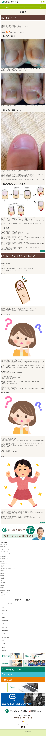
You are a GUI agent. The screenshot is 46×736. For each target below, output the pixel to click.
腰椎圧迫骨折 (3, 582)
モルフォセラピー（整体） (6, 553)
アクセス (8, 674)
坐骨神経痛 (3, 563)
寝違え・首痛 (3, 565)
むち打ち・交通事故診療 (7, 603)
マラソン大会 (3, 551)
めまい (3, 617)
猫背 (2, 570)
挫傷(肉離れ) (5, 630)
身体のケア (3, 592)
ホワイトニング (4, 549)
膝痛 (2, 587)
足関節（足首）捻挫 (5, 590)
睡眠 (2, 573)
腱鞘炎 (2, 585)
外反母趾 (4, 643)
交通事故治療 (3, 558)
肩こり (2, 580)
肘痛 (3, 640)
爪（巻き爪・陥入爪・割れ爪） (7, 568)
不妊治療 (3, 556)
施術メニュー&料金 (38, 7)
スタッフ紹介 (23, 7)
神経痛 (2, 575)
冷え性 (2, 561)
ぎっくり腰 (3, 544)
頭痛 (2, 595)
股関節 (2, 578)
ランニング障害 (4, 554)
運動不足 (3, 594)
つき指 (3, 633)
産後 (2, 571)
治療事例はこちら (12, 669)
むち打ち (3, 546)
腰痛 (2, 583)
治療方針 (8, 680)
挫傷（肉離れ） (4, 566)
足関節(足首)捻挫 (6, 637)
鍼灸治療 (4, 650)
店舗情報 (7, 7)
